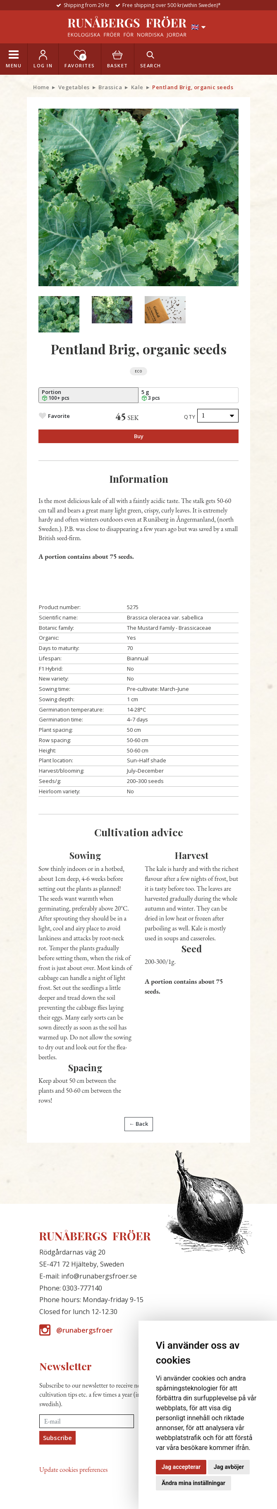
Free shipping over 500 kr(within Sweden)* (171, 5)
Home (41, 87)
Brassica (110, 87)
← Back (138, 1123)
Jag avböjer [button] (229, 1467)
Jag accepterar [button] (181, 1467)
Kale (137, 87)
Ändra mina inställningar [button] (193, 1483)
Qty (190, 416)
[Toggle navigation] (13, 59)
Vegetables (74, 87)
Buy (138, 436)
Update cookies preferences (73, 1469)
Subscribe (57, 1437)
